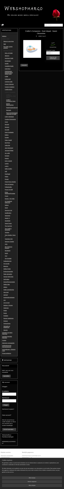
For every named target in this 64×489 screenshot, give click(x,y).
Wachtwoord (5, 398)
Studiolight (7, 220)
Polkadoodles (8, 187)
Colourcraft (7, 79)
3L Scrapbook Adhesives (8, 202)
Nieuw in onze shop (9, 41)
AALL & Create (9, 53)
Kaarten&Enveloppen (9, 297)
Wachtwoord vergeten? (8, 409)
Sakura (6, 205)
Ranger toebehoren (9, 318)
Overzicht (24, 65)
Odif (6, 171)
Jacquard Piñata (9, 150)
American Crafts (9, 58)
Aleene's (7, 55)
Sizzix (6, 207)
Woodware (7, 250)
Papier (5, 310)
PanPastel (7, 174)
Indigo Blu (7, 145)
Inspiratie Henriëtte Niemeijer (7, 337)
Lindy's (6, 166)
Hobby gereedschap (9, 289)
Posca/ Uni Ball (9, 189)
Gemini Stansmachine (10, 104)
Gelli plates (6, 279)
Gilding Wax (7, 284)
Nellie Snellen (8, 168)
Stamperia (7, 215)
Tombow (7, 232)
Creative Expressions (10, 119)
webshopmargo (7, 360)
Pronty (6, 196)
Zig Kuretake (8, 258)
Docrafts (7, 129)
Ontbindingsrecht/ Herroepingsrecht (6, 346)
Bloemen (6, 266)
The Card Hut (8, 226)
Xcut (6, 256)
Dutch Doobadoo (9, 132)
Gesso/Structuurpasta (9, 282)
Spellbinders (8, 213)
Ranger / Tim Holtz (9, 198)
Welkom (4, 36)
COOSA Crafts (8, 81)
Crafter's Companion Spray (11, 100)
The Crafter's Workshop (8, 229)
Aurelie (6, 63)
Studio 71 (7, 218)
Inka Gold (6, 292)
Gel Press (7, 142)
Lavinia (6, 163)
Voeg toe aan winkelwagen (53, 58)
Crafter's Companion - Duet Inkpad (11, 96)
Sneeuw (6, 321)
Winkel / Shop (5, 38)
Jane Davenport (9, 148)
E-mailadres (5, 391)
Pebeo (6, 176)
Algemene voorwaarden (8, 343)
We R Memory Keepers (8, 247)
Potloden (6, 315)
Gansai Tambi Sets (8, 276)
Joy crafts (7, 153)
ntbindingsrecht (6, 457)
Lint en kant (7, 302)
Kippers (7, 158)
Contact (4, 340)
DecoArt (7, 124)
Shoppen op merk (8, 50)
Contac (2, 465)
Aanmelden (6, 376)
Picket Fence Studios (10, 181)
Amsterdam (8, 61)
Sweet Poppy (8, 223)
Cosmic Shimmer (9, 84)
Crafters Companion (10, 92)
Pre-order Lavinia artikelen (8, 47)
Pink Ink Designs (9, 184)
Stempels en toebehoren (7, 327)
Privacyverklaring (6, 353)
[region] (21, 480)
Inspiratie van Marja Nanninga (7, 333)
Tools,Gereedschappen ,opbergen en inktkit (12, 113)
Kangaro (7, 155)
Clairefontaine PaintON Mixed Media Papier (9, 73)
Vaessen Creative (9, 241)
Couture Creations (9, 87)
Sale (5, 44)
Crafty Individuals (9, 116)
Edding (6, 135)
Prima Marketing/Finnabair (10, 193)
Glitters (5, 287)
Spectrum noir (8, 210)
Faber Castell (8, 140)
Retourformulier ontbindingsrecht (9, 459)
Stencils (6, 330)
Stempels (8, 110)
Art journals (6, 263)
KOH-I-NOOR (8, 161)
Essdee (7, 137)
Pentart (7, 179)
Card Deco (7, 68)
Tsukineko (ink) (9, 239)
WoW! (6, 253)
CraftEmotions (8, 89)
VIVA (6, 244)
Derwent (7, 127)
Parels (5, 313)
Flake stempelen (8, 274)
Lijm (5, 300)
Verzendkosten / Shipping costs (8, 350)
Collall (6, 76)
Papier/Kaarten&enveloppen (12, 107)
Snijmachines (7, 323)
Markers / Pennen (8, 305)
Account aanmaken (9, 429)
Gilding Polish (7, 269)
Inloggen (6, 405)
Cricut (6, 122)
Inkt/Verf (6, 295)
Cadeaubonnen (8, 261)
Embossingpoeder (8, 271)
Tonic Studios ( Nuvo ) (10, 235)
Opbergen (6, 308)
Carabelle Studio (9, 66)
